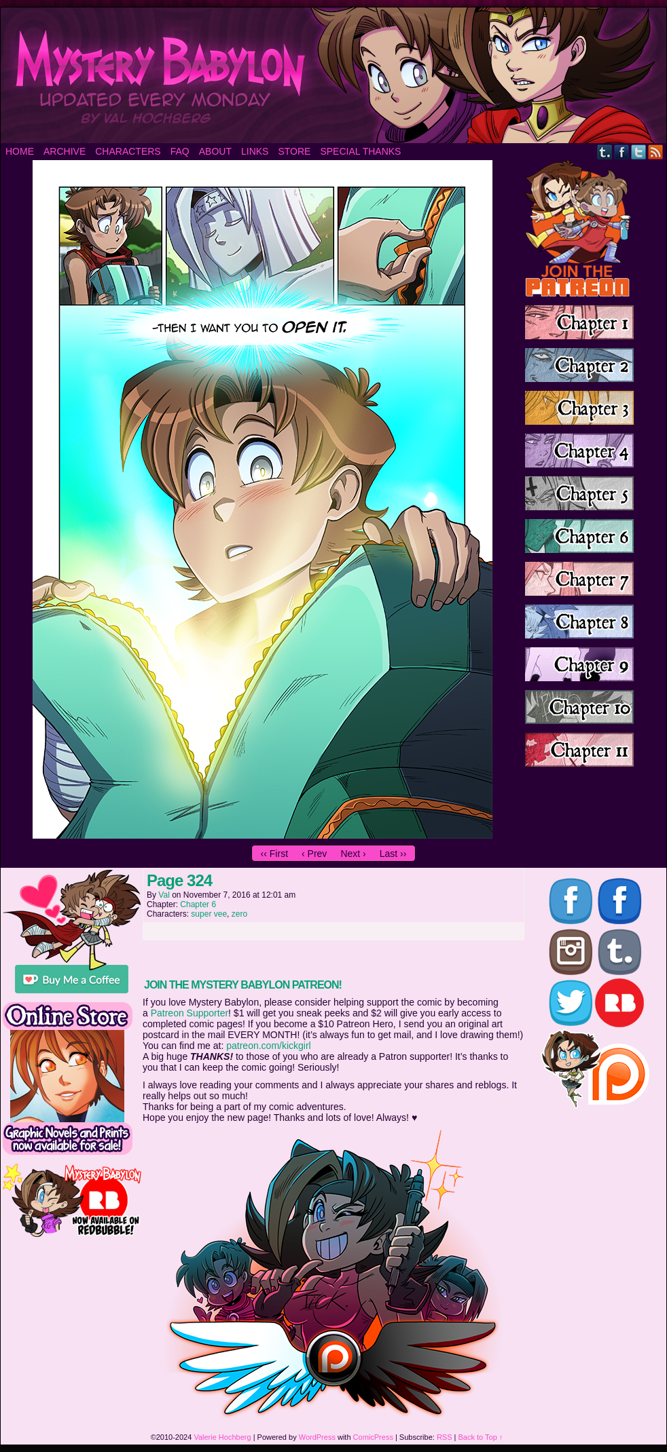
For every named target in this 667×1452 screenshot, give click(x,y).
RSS (655, 151)
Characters (127, 151)
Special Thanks (360, 151)
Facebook (621, 151)
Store (294, 151)
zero (239, 914)
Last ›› (393, 853)
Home (19, 151)
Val (163, 895)
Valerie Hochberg (222, 1437)
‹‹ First (274, 853)
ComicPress (373, 1437)
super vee (209, 914)
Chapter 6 (198, 904)
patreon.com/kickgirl (268, 1045)
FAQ (180, 151)
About (215, 151)
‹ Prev (314, 853)
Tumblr (604, 151)
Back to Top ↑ (480, 1437)
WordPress (317, 1437)
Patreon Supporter (189, 1013)
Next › (352, 853)
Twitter (638, 151)
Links (254, 151)
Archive (64, 151)
